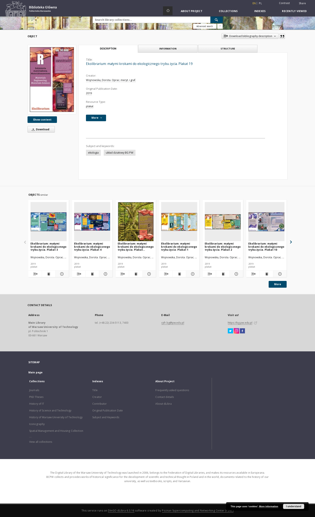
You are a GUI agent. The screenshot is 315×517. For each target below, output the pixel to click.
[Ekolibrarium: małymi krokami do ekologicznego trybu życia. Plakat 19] (52, 79)
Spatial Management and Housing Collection (56, 431)
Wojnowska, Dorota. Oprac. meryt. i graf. (111, 80)
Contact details (164, 397)
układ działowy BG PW (119, 152)
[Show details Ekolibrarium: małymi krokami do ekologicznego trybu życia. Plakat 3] (61, 274)
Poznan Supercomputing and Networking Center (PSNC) (197, 510)
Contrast (284, 3)
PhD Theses (36, 397)
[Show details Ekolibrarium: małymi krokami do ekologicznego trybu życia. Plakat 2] (235, 274)
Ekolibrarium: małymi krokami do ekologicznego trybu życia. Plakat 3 (48, 246)
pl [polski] (260, 3)
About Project (191, 11)
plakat (89, 106)
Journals (34, 390)
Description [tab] (108, 48)
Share (302, 3)
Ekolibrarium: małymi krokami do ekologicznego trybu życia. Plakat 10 (266, 246)
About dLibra (163, 404)
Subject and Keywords (105, 417)
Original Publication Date (107, 410)
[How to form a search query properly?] (220, 26)
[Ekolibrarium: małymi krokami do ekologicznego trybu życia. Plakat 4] (92, 221)
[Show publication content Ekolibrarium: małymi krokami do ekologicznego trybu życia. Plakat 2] (222, 274)
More (277, 284)
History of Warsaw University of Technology (56, 417)
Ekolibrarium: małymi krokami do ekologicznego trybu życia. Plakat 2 (223, 246)
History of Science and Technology (50, 410)
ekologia (93, 152)
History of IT (36, 404)
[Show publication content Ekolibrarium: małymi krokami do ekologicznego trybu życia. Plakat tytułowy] (135, 274)
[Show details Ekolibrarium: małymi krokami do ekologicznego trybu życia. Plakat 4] (105, 274)
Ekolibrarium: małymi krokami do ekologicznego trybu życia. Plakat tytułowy (136, 246)
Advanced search (204, 26)
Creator (97, 397)
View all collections (40, 442)
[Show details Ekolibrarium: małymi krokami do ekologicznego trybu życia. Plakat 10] (279, 274)
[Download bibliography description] (35, 274)
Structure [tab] (228, 48)
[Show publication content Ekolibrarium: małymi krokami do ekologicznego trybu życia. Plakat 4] (92, 274)
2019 (89, 93)
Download (39, 129)
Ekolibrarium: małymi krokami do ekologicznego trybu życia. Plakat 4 (92, 246)
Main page (35, 372)
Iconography (37, 424)
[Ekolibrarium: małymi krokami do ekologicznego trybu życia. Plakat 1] (179, 221)
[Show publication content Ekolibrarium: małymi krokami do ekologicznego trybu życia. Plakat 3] (48, 274)
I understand (293, 506)
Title (95, 390)
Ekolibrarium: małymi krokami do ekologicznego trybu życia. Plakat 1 (179, 246)
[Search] (216, 19)
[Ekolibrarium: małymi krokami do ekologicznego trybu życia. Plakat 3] (48, 221)
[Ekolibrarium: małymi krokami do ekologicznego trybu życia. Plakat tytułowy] (136, 221)
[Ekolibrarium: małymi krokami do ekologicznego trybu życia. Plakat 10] (266, 221)
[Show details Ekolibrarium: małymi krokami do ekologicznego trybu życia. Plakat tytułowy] (148, 274)
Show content (42, 119)
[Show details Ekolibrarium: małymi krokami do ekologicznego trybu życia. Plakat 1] (192, 274)
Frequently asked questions (172, 390)
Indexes (260, 11)
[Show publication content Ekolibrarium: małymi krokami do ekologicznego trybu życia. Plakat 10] (266, 274)
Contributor (99, 404)
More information (268, 506)
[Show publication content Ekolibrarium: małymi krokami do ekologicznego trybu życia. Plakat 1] (179, 274)
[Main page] (168, 10)
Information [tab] (168, 48)
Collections (228, 11)
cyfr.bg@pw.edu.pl (172, 322)
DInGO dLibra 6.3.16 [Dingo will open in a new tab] (121, 510)
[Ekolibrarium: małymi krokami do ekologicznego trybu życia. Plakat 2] (223, 221)
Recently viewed (294, 11)
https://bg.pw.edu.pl (240, 322)
